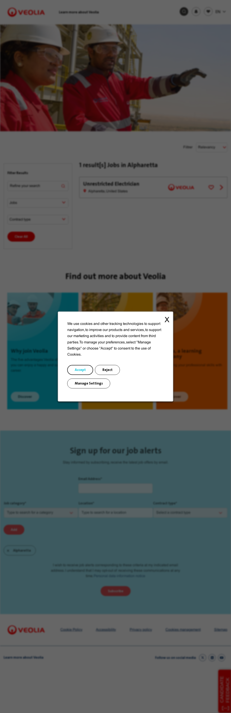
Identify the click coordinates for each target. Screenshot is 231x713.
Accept (80, 370)
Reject (107, 370)
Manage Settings (89, 383)
